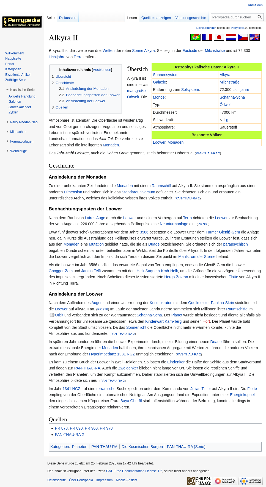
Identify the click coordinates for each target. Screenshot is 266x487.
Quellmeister (199, 302)
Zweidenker (128, 368)
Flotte (233, 277)
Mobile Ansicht (126, 480)
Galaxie (159, 82)
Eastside (189, 50)
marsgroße (136, 90)
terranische (106, 388)
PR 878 (61, 428)
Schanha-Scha (232, 97)
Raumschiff (161, 185)
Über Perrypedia (81, 480)
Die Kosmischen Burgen (142, 446)
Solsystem (190, 89)
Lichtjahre (57, 57)
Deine (206, 27)
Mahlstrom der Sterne (196, 256)
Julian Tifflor (200, 388)
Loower (159, 142)
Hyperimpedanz (102, 354)
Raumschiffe (237, 309)
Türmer (211, 232)
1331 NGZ (126, 354)
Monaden (175, 142)
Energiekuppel (242, 395)
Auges (96, 302)
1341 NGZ (72, 388)
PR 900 (203, 224)
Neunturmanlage (174, 224)
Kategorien (59, 446)
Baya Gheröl (131, 401)
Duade (154, 244)
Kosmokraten (161, 302)
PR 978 (102, 309)
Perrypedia (238, 27)
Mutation (96, 244)
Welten (108, 50)
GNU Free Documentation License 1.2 (134, 471)
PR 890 (76, 428)
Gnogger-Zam (61, 271)
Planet (176, 315)
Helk (140, 271)
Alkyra (149, 50)
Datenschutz (56, 480)
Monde (159, 97)
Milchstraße (215, 50)
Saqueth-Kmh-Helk (162, 271)
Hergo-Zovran (176, 277)
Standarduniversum (138, 192)
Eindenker (176, 362)
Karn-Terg (173, 321)
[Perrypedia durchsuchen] (237, 17)
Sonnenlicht (136, 327)
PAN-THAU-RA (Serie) (186, 446)
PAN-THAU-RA (87, 368)
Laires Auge (95, 218)
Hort (206, 321)
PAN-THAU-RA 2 (208, 153)
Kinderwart (154, 321)
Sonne (137, 50)
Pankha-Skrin (222, 302)
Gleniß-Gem (229, 232)
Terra (78, 57)
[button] (22, 90)
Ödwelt (226, 104)
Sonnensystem (166, 75)
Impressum (104, 480)
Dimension (73, 192)
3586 (144, 232)
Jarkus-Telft (91, 271)
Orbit (59, 315)
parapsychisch (235, 244)
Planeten (79, 446)
